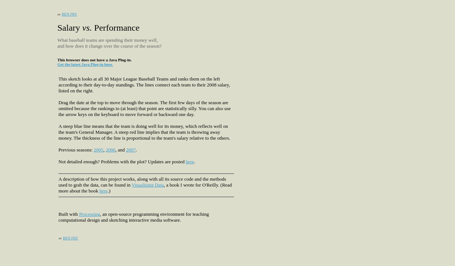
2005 (98, 150)
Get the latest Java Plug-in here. (85, 64)
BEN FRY (69, 14)
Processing (89, 214)
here (190, 161)
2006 (111, 150)
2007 (131, 150)
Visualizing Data (148, 185)
